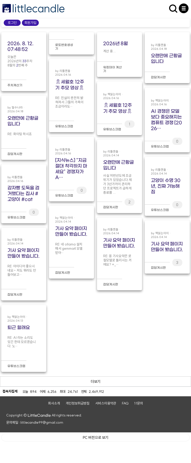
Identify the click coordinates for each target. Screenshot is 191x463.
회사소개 (54, 424)
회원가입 (30, 22)
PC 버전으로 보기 (95, 458)
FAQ (125, 424)
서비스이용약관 (105, 424)
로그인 (12, 22)
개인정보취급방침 (78, 424)
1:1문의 (138, 424)
